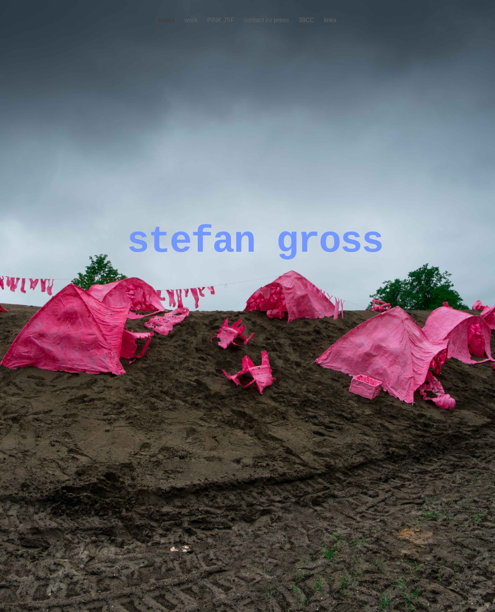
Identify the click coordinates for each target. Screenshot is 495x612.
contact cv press (267, 20)
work (191, 20)
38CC (307, 20)
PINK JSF (221, 20)
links (330, 20)
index (167, 20)
